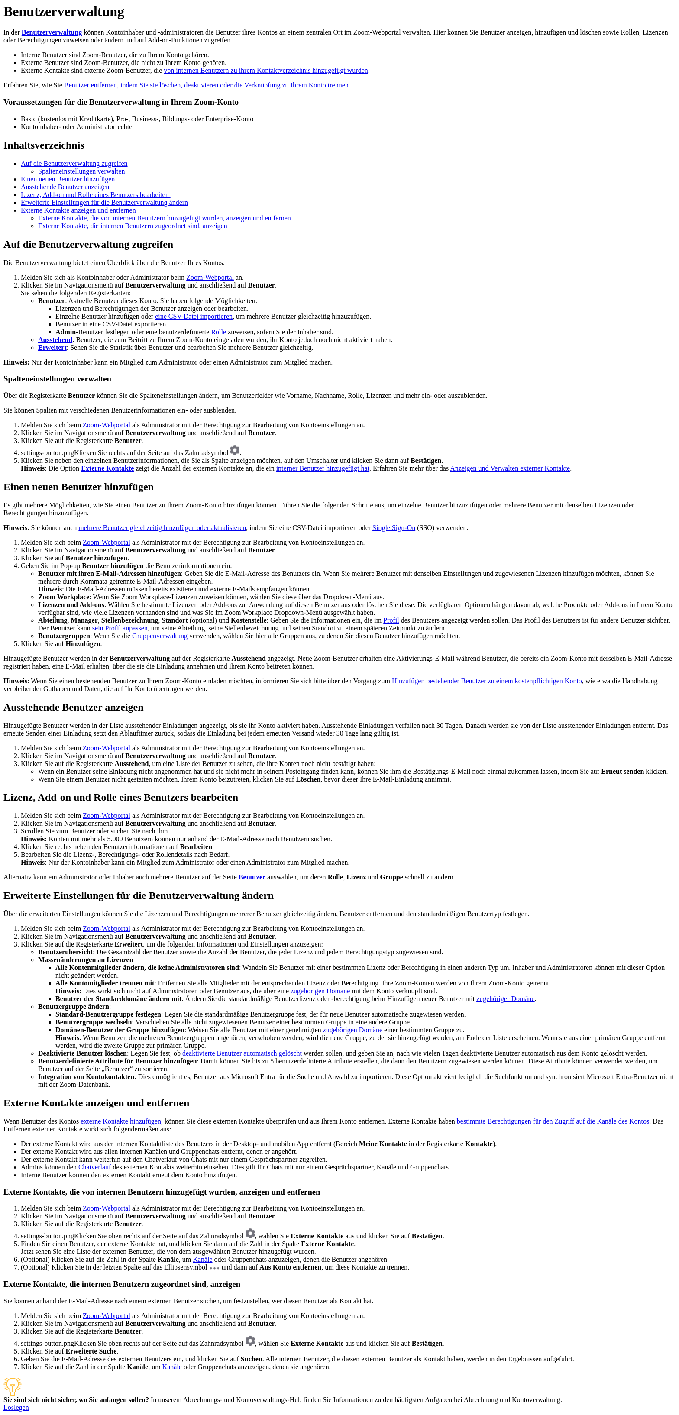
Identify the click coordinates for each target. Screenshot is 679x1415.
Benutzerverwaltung (52, 32)
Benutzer (252, 877)
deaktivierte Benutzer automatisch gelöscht (242, 1053)
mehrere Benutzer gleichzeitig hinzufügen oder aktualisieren (162, 527)
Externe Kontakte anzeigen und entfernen (78, 210)
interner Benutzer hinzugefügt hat (322, 468)
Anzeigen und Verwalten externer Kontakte (510, 468)
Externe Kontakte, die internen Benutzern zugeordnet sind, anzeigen (132, 225)
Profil (391, 620)
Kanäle (202, 1259)
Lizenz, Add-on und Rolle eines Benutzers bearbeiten (96, 194)
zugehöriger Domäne (505, 998)
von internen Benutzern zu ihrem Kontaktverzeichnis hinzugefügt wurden (266, 70)
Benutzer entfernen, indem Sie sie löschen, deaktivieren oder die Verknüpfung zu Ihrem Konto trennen (206, 85)
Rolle (218, 332)
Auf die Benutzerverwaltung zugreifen (74, 163)
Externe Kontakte (107, 468)
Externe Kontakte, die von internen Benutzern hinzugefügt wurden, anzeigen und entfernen (164, 218)
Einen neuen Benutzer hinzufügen (68, 179)
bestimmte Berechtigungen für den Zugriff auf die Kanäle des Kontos (553, 1121)
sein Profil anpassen (120, 628)
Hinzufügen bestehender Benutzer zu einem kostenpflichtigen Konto (487, 681)
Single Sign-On (393, 527)
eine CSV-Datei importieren (194, 316)
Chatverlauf (94, 1167)
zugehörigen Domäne (320, 991)
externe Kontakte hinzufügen (121, 1121)
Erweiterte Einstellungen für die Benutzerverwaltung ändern (104, 202)
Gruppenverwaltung (160, 636)
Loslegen (16, 1407)
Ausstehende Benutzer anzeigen (65, 187)
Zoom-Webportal (210, 277)
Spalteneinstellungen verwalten (81, 171)
